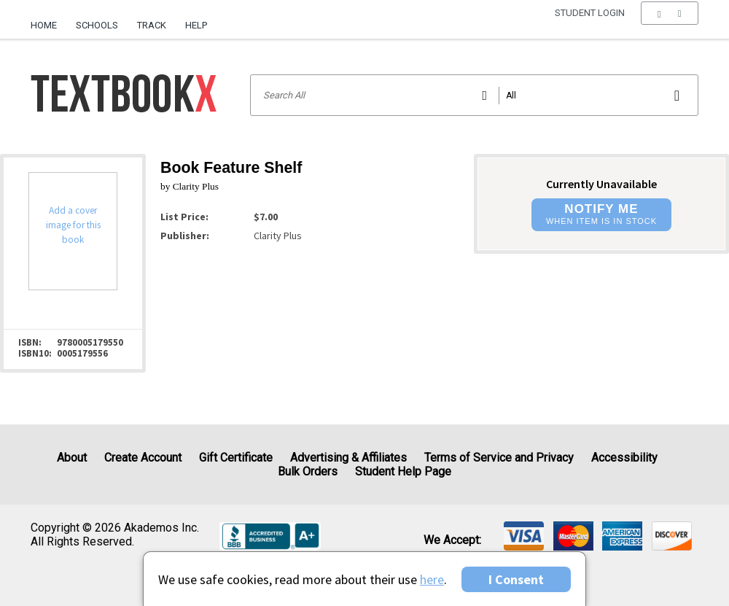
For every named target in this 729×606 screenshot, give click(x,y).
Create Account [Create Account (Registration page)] (143, 458)
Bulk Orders (308, 471)
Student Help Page (403, 471)
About (72, 458)
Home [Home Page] (44, 25)
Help (196, 25)
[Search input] (474, 95)
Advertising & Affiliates (348, 458)
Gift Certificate (236, 458)
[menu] (669, 25)
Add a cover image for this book (73, 225)
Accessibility (624, 458)
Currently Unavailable (601, 183)
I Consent (516, 579)
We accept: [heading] (452, 540)
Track (151, 25)
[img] (524, 536)
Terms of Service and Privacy (499, 458)
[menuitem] (48, 19)
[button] (669, 25)
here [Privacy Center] (432, 579)
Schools (97, 25)
